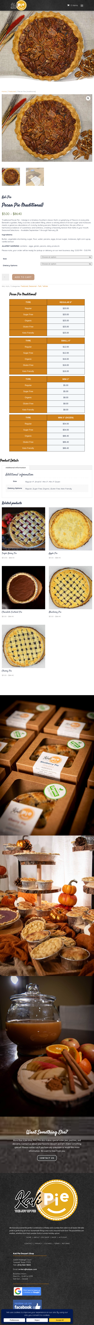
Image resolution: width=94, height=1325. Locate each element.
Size (5, 259)
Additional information (16, 467)
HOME (28, 1237)
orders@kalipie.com (27, 1269)
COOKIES (48, 1243)
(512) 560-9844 (24, 1265)
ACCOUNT (63, 1237)
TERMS (57, 1243)
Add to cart (23, 277)
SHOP (54, 1237)
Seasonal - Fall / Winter (38, 286)
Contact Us (47, 1157)
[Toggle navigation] (82, 5)
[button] (88, 98)
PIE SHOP (45, 1237)
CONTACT (28, 1243)
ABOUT (37, 1237)
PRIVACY (38, 1243)
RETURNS (66, 1243)
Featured (12, 91)
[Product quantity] (5, 277)
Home (4, 91)
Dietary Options (10, 265)
